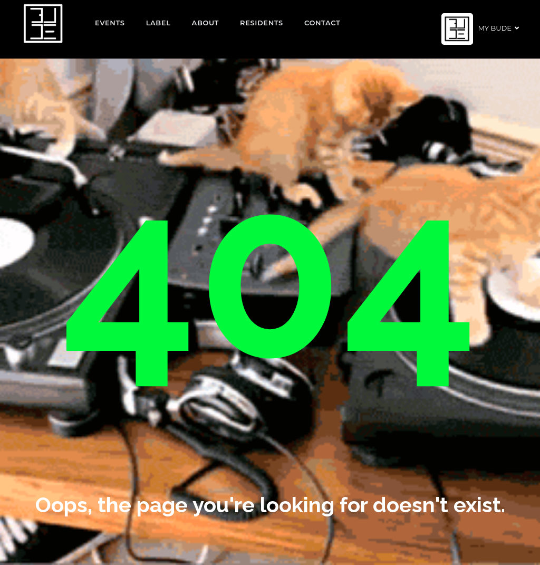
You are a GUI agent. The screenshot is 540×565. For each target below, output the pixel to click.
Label (158, 22)
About (205, 22)
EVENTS (110, 22)
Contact (322, 22)
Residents (261, 22)
